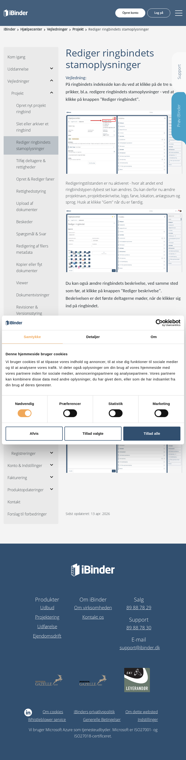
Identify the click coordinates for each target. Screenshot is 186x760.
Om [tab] (154, 337)
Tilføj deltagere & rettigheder (31, 164)
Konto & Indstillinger (25, 465)
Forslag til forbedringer (27, 514)
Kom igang (16, 57)
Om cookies (53, 711)
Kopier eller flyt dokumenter (29, 267)
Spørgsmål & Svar (31, 234)
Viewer (22, 282)
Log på (158, 13)
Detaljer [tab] (93, 337)
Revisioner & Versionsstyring (29, 310)
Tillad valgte (93, 433)
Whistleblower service (47, 719)
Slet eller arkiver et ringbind (32, 127)
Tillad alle (152, 433)
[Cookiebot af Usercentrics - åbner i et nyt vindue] (159, 322)
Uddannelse (18, 69)
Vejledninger (18, 81)
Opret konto (130, 13)
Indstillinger (148, 719)
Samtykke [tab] (32, 337)
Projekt (17, 93)
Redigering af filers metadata (32, 249)
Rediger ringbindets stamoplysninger (33, 145)
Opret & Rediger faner (35, 179)
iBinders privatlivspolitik (94, 711)
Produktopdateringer (26, 489)
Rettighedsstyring (31, 191)
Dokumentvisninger (32, 295)
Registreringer (23, 453)
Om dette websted (141, 711)
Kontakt (14, 502)
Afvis (34, 433)
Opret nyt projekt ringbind (31, 108)
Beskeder (24, 221)
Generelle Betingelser (102, 719)
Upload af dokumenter (27, 206)
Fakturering (17, 477)
